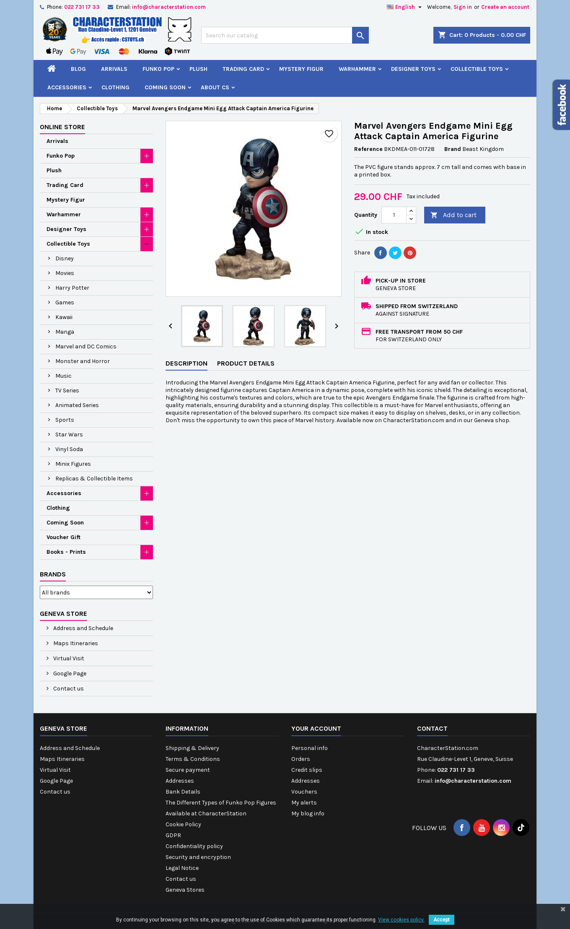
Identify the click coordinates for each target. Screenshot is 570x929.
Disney (64, 258)
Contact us (68, 688)
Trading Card (243, 69)
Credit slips (306, 769)
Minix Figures (73, 463)
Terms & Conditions (193, 759)
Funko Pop (158, 69)
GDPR (173, 835)
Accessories (66, 87)
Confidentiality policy (194, 846)
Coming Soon (165, 87)
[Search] (285, 35)
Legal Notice (182, 868)
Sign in (462, 7)
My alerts (304, 802)
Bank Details (183, 791)
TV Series (67, 390)
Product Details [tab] (246, 363)
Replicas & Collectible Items (94, 478)
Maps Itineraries (75, 643)
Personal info (309, 748)
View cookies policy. (401, 920)
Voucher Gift (63, 537)
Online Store (62, 127)
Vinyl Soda (69, 449)
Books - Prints (66, 551)
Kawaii (64, 317)
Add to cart (453, 215)
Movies (64, 273)
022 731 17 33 (82, 7)
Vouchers (304, 791)
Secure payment (188, 769)
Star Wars (69, 434)
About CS (215, 87)
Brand (452, 149)
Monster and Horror (82, 361)
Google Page (69, 673)
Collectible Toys (477, 69)
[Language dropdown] (405, 7)
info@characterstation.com (169, 7)
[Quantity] (394, 215)
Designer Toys (413, 69)
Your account (316, 728)
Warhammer (357, 69)
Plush (198, 69)
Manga (64, 331)
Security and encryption (198, 857)
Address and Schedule (82, 628)
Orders (300, 759)
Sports (64, 419)
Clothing (115, 87)
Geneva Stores (185, 889)
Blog (78, 69)
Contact (432, 728)
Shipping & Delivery (192, 748)
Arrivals (114, 69)
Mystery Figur (301, 69)
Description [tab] (186, 363)
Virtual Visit (68, 658)
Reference (368, 149)
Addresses (180, 780)
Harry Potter (72, 287)
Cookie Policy (183, 824)
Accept (441, 920)
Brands (53, 574)
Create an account (505, 7)
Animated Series (77, 405)
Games (64, 302)
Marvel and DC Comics (86, 346)
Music (63, 375)
